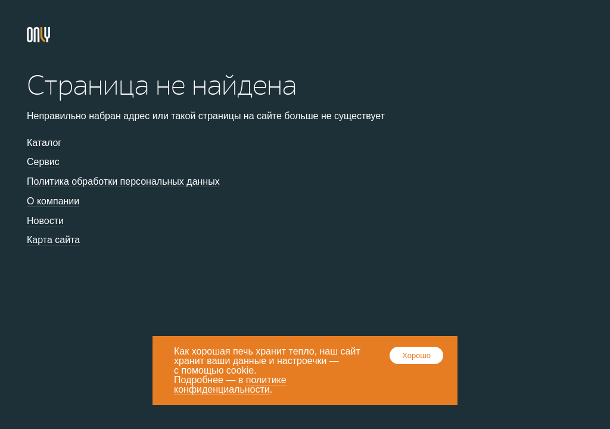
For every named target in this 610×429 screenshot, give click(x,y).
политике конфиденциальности (230, 384)
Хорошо (416, 355)
